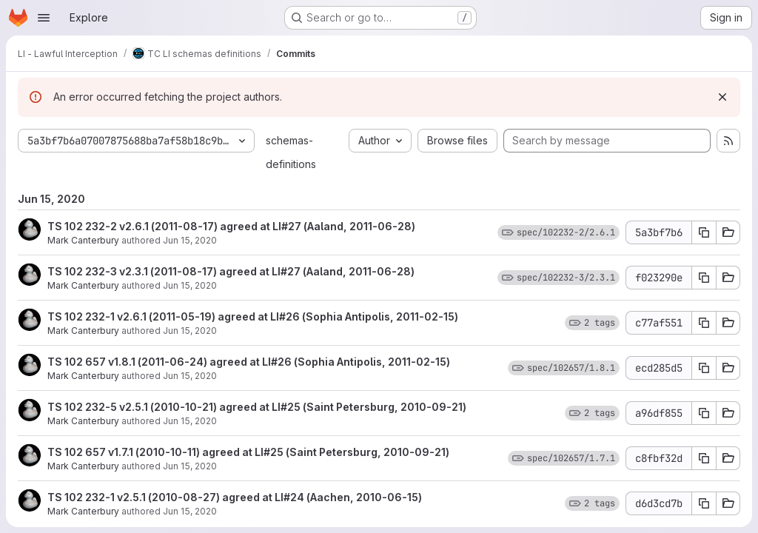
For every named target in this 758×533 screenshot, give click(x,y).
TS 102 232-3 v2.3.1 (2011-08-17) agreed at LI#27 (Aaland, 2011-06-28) (231, 271)
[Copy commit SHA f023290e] (704, 277)
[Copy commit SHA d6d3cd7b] (704, 503)
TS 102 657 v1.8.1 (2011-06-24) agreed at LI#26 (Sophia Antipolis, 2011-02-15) (248, 361)
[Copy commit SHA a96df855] (704, 413)
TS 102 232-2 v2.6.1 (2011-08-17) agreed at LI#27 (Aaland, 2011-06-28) (231, 226)
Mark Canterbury (83, 240)
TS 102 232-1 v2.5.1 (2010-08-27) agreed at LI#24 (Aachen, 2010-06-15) (234, 497)
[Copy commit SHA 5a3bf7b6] (704, 232)
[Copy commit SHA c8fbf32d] (704, 458)
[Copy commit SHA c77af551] (704, 323)
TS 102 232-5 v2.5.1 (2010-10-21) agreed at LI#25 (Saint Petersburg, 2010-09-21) (256, 406)
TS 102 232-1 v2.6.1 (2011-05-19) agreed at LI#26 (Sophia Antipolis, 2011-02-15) (252, 316)
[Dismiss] (722, 97)
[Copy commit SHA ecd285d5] (704, 368)
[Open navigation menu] (44, 18)
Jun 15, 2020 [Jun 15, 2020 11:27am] (190, 240)
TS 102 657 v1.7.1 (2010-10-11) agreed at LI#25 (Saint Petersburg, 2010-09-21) (248, 452)
